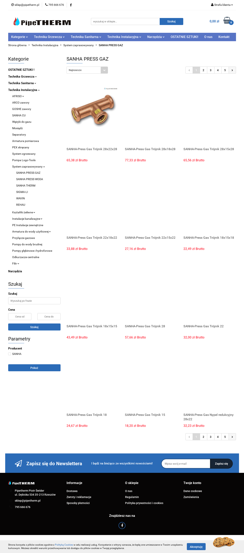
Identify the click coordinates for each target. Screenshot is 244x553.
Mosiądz (17, 128)
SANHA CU (19, 115)
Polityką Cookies (64, 544)
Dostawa (72, 491)
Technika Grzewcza (49, 37)
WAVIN (20, 198)
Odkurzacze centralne (25, 257)
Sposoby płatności (78, 503)
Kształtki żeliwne (23, 212)
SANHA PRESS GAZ (28, 172)
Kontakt (223, 37)
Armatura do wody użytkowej (31, 231)
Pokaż (34, 367)
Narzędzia (156, 37)
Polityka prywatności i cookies (144, 503)
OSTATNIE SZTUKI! (184, 37)
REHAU (20, 204)
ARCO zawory (20, 102)
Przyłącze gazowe (23, 238)
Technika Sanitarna (86, 37)
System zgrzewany (24, 153)
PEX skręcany (20, 147)
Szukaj (34, 327)
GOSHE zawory (21, 109)
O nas (208, 37)
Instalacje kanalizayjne (27, 218)
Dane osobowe (192, 491)
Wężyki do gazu (21, 121)
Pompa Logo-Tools (24, 160)
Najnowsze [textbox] (75, 70)
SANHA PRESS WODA (29, 179)
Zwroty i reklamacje (79, 497)
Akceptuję (196, 546)
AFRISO (18, 96)
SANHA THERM (25, 185)
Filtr (15, 263)
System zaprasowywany (28, 166)
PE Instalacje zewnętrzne (27, 225)
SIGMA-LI (22, 192)
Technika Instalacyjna (124, 37)
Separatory (19, 134)
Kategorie (19, 37)
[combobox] (87, 70)
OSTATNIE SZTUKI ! (21, 70)
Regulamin (132, 497)
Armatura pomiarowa (25, 141)
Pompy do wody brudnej (27, 244)
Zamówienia (191, 497)
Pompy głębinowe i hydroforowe (32, 250)
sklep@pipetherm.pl (28, 500)
